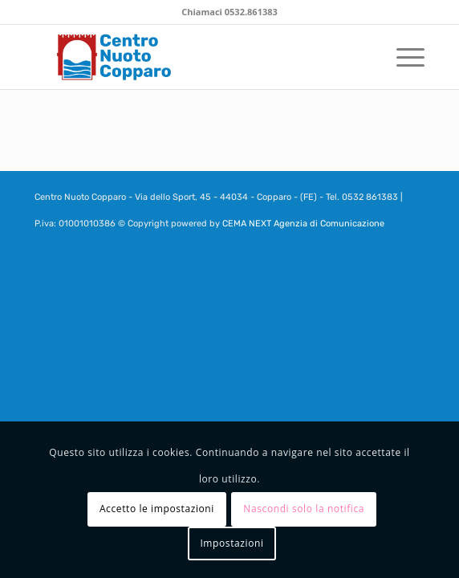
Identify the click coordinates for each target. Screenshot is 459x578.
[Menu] (402, 57)
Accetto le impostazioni (157, 508)
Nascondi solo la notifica (303, 508)
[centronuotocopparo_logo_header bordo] (191, 57)
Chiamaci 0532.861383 (229, 12)
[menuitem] (402, 57)
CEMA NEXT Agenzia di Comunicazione (303, 223)
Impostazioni (231, 543)
